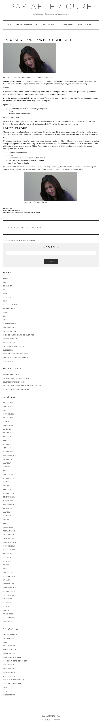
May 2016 (6, 486)
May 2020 (6, 433)
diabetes (6, 642)
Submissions (8, 350)
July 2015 (7, 512)
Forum (6, 301)
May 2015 (6, 520)
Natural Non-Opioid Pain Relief (16, 389)
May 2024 (6, 406)
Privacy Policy (9, 342)
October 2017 (9, 452)
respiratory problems (12, 684)
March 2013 (8, 614)
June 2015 (7, 516)
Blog (5, 282)
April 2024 (7, 410)
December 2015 (9, 497)
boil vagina (27, 212)
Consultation (50, 25)
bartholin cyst (19, 212)
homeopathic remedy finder (15, 661)
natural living (9, 672)
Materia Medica (9, 327)
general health (9, 650)
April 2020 (7, 437)
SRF (58, 167)
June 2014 (7, 561)
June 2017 (7, 467)
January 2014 (8, 580)
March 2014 (8, 572)
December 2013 (9, 584)
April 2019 (7, 440)
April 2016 (7, 489)
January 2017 (8, 478)
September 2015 (9, 504)
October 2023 (9, 414)
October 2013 (9, 591)
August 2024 (8, 403)
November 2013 (9, 587)
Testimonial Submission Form (15, 357)
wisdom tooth (9, 695)
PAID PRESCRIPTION (10, 339)
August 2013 (8, 599)
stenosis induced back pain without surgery (22, 386)
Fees (5, 293)
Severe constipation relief (14, 382)
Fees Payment (8, 297)
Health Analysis (9, 308)
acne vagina (10, 212)
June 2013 (7, 606)
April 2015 (7, 523)
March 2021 (8, 425)
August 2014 (8, 553)
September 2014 (9, 550)
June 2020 (7, 429)
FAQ (4, 290)
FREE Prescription (10, 305)
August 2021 (8, 418)
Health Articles (84, 25)
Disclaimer (7, 286)
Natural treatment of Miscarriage (24, 227)
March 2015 (8, 527)
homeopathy (8, 665)
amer (10, 208)
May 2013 (6, 610)
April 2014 (7, 569)
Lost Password (9, 324)
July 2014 (7, 557)
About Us (7, 278)
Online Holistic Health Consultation (19, 335)
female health (16, 210)
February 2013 (9, 618)
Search (51, 261)
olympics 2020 (9, 676)
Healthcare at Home (11, 374)
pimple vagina (35, 212)
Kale (58, 716)
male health (8, 669)
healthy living (9, 653)
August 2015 (8, 508)
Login (5, 316)
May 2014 (6, 565)
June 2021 (7, 421)
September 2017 (9, 455)
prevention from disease (13, 680)
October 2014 (9, 546)
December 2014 (9, 538)
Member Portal (67, 25)
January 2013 (8, 622)
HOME (10, 25)
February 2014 (9, 576)
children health (10, 634)
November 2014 (9, 542)
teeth (5, 691)
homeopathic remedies (12, 657)
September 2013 (9, 595)
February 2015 (9, 531)
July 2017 (7, 463)
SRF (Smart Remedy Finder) (28, 25)
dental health (9, 638)
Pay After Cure (51, 6)
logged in (16, 240)
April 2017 (7, 470)
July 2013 (7, 603)
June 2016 (7, 482)
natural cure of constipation (16, 378)
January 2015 (8, 535)
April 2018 (7, 448)
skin (5, 687)
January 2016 (8, 493)
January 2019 (8, 444)
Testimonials (8, 361)
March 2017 (8, 474)
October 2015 (9, 501)
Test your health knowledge (15, 354)
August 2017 (8, 459)
